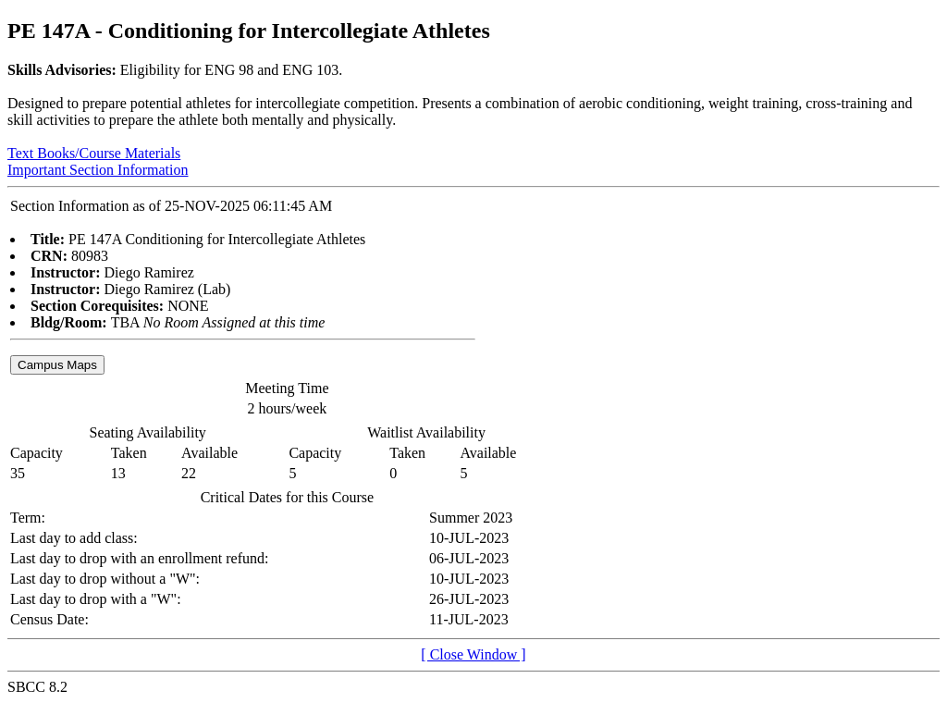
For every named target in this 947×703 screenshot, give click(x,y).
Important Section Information (98, 170)
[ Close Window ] (473, 654)
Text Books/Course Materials (93, 153)
